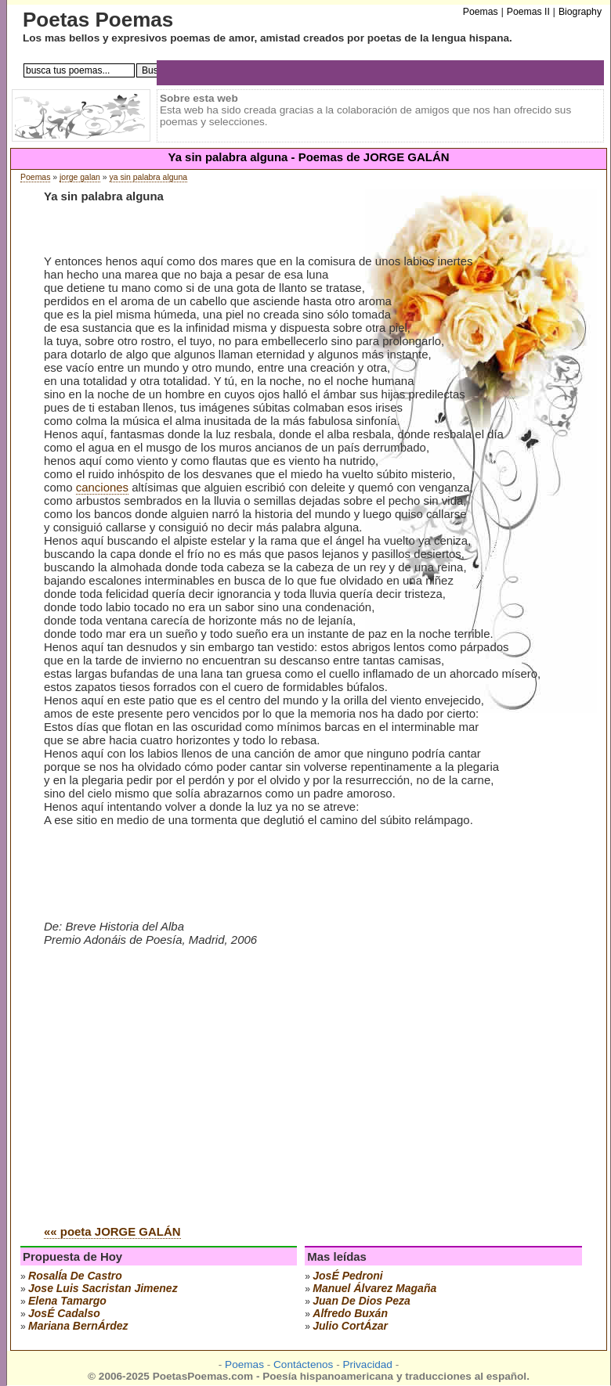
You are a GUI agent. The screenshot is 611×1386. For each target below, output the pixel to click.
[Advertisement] (175, 1094)
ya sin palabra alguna (149, 177)
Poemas (35, 177)
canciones (102, 487)
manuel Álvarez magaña (374, 1288)
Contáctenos (303, 1364)
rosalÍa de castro (75, 1275)
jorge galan (80, 177)
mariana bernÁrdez (78, 1325)
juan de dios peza (361, 1300)
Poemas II (528, 11)
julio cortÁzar (350, 1325)
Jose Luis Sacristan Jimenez (103, 1288)
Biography (580, 11)
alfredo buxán (350, 1313)
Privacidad (367, 1364)
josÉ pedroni (347, 1275)
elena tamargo (67, 1300)
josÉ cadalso (64, 1313)
